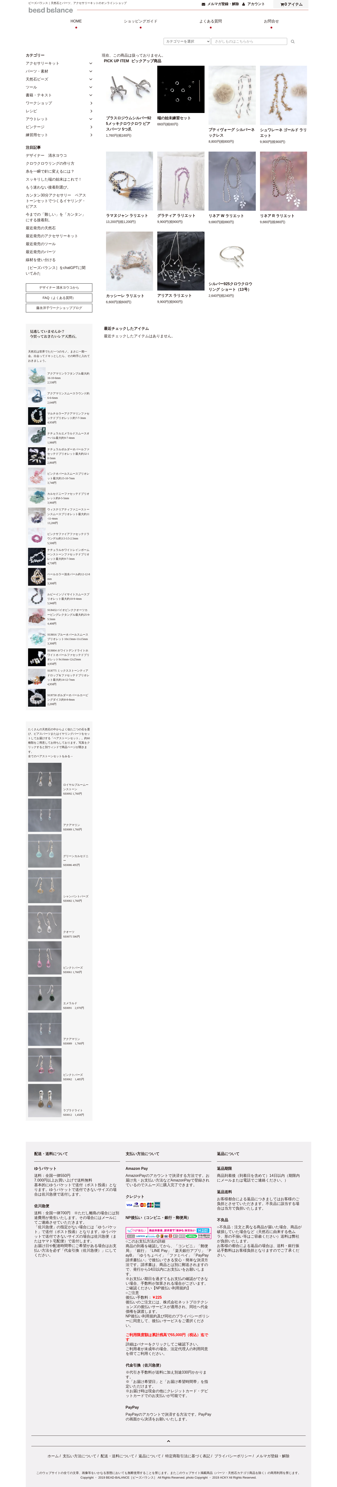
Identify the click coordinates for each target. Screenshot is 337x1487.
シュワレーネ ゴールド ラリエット (283, 133)
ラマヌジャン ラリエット (127, 216)
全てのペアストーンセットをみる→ (50, 756)
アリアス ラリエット (174, 296)
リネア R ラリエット (277, 216)
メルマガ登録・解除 (223, 4)
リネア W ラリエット (226, 216)
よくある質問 (210, 25)
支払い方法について (79, 1456)
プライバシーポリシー (233, 1456)
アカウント (256, 4)
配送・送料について (117, 1456)
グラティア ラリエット (176, 216)
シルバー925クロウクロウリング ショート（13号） (230, 286)
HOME (76, 25)
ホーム (53, 1456)
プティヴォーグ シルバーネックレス (231, 132)
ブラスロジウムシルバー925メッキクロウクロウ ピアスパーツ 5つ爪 (128, 123)
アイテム (290, 4)
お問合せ (271, 25)
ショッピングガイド (141, 25)
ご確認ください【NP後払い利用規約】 (158, 1288)
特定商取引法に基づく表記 (187, 1456)
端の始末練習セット (174, 118)
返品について (150, 1456)
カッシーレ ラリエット (125, 296)
